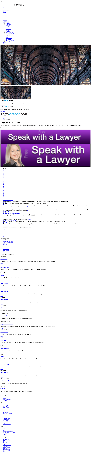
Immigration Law (9, 35)
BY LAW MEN (6, 226)
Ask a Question (6, 407)
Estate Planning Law (10, 33)
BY (3, 207)
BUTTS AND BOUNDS (8, 200)
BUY (4, 204)
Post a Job (5, 406)
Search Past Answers (7, 420)
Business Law (8, 24)
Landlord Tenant (9, 38)
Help (4, 243)
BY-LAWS (5, 222)
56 (3, 234)
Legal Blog (5, 251)
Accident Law (8, 23)
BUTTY (4, 202)
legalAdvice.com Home (8, 241)
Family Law (8, 34)
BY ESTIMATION (7, 217)
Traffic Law (8, 41)
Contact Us (5, 400)
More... (28, 206)
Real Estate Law (9, 39)
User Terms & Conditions (8, 431)
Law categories (6, 22)
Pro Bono (5, 433)
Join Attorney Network (7, 413)
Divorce (7, 30)
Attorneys (5, 9)
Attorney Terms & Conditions (9, 432)
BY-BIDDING (6, 211)
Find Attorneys (6, 419)
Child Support (8, 27)
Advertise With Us (6, 399)
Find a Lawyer (6, 10)
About (4, 11)
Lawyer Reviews (6, 418)
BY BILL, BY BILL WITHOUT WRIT (11, 213)
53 (3, 231)
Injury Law (8, 36)
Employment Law (9, 32)
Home (4, 7)
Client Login (5, 405)
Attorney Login (6, 412)
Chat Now (3, 105)
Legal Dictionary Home (8, 242)
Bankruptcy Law (9, 25)
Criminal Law (8, 29)
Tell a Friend (5, 244)
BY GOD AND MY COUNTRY (9, 220)
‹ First (4, 229)
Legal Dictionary (6, 250)
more (2, 263)
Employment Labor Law (8, 443)
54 (3, 232)
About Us (5, 398)
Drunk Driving (9, 31)
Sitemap (4, 434)
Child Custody (8, 26)
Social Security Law (10, 40)
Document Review (7, 424)
